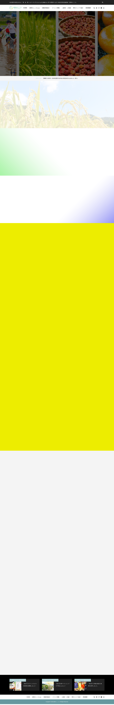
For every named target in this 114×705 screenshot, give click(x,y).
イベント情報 (56, 8)
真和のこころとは (34, 8)
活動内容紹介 (46, 8)
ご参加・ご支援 (66, 8)
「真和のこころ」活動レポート (17, 681)
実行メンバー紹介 (78, 8)
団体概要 (88, 8)
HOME (25, 8)
